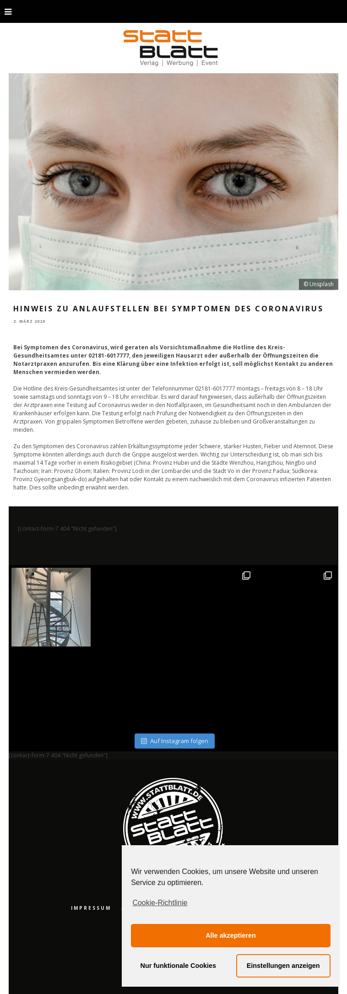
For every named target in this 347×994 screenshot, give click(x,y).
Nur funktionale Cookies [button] (179, 965)
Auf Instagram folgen (174, 741)
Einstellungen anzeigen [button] (283, 965)
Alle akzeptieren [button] (231, 935)
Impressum (91, 908)
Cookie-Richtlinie (159, 903)
